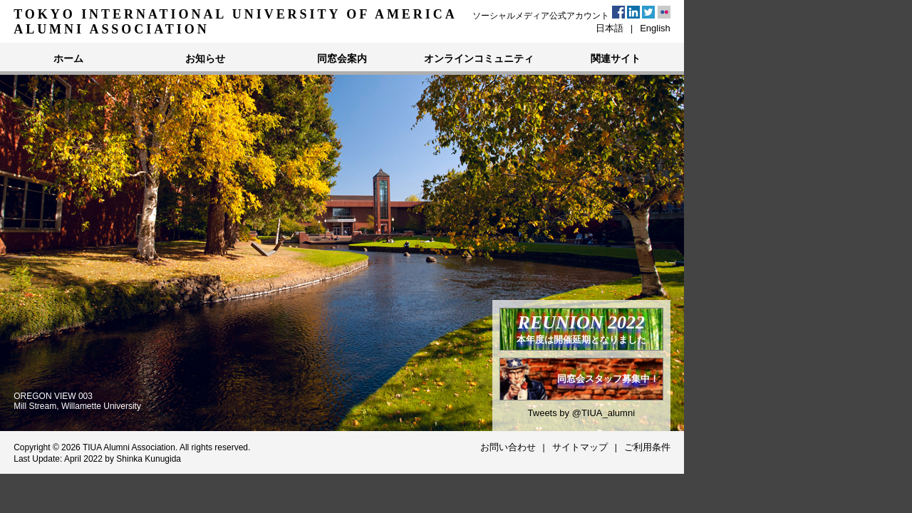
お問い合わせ (508, 447)
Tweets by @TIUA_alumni (581, 413)
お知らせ (205, 58)
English (655, 28)
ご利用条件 (647, 447)
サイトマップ (580, 447)
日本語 (609, 28)
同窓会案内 (342, 58)
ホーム (68, 58)
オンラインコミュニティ (479, 58)
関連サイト (616, 58)
